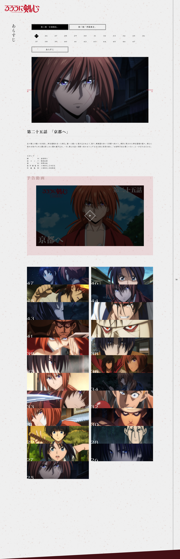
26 (46, 36)
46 (124, 42)
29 (75, 36)
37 (36, 42)
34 (124, 36)
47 (133, 42)
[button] (30, 91)
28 (65, 36)
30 (85, 36)
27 (56, 36)
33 (114, 36)
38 (46, 42)
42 (85, 42)
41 (75, 42)
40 (65, 42)
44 (104, 42)
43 (94, 42)
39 (56, 42)
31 (95, 36)
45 (114, 42)
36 (143, 36)
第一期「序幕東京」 (87, 27)
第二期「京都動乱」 (50, 27)
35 (133, 36)
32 (104, 36)
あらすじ (50, 50)
